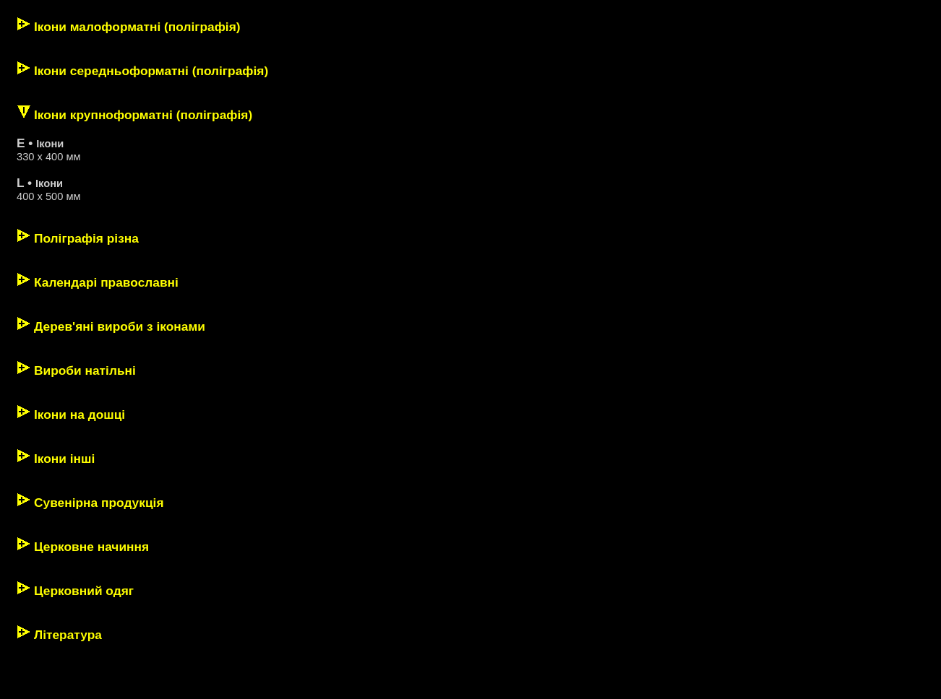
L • (26, 182)
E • (26, 143)
